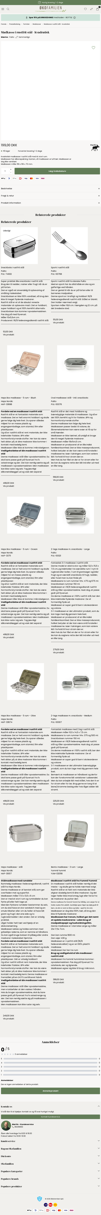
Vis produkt (8, 334)
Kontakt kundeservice (50, 1117)
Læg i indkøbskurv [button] (57, 171)
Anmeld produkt (50, 1091)
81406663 (19, 1127)
